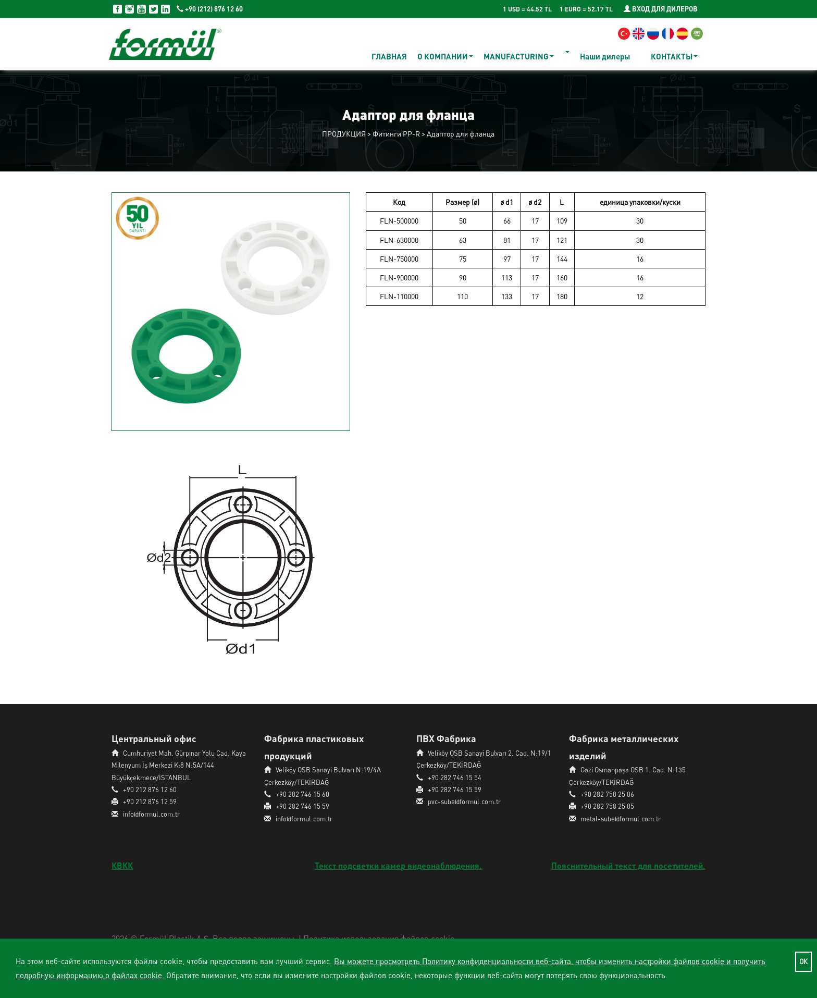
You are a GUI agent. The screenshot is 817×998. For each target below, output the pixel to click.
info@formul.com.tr (151, 814)
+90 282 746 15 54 (454, 777)
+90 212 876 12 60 (150, 789)
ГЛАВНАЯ (389, 56)
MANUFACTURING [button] (519, 56)
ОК (803, 961)
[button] (567, 52)
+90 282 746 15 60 (302, 794)
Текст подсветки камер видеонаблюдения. (398, 865)
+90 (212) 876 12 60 (210, 9)
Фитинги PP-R (396, 133)
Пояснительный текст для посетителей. (628, 865)
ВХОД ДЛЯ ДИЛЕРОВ (661, 9)
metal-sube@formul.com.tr (620, 819)
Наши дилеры (605, 56)
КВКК (122, 865)
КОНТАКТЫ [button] (674, 56)
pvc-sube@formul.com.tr (464, 801)
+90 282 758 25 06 (607, 794)
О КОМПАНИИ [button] (445, 56)
